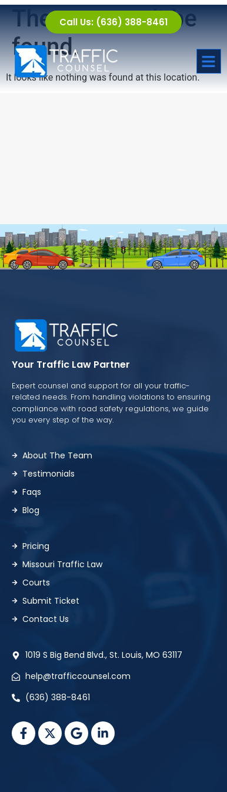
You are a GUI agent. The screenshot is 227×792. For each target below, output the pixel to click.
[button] (208, 61)
